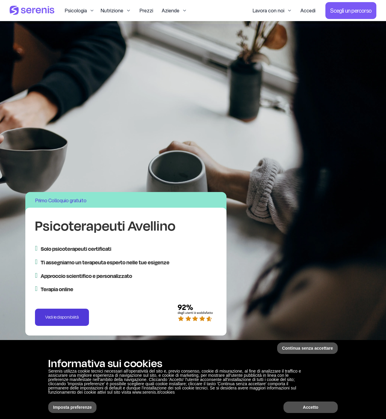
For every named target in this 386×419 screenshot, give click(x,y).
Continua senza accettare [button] (307, 348)
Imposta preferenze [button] (72, 407)
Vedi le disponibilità (62, 317)
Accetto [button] (310, 407)
